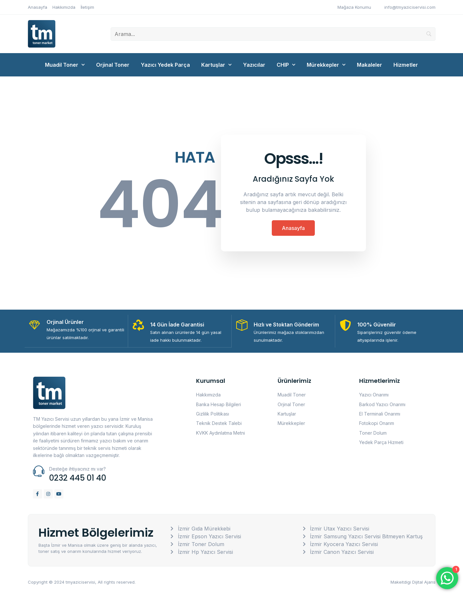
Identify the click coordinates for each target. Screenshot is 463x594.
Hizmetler (405, 65)
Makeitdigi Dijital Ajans (413, 581)
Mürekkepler (326, 65)
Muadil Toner (65, 65)
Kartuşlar (216, 65)
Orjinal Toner (112, 65)
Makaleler (369, 65)
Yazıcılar (254, 65)
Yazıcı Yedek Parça (165, 65)
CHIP (286, 65)
